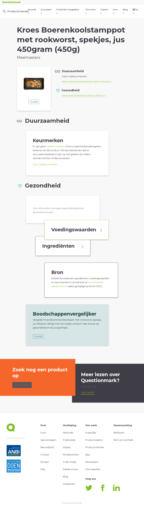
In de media (69, 462)
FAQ (42, 469)
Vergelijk (34, 101)
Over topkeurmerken (45, 164)
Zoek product (22, 385)
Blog (125, 11)
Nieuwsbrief (47, 447)
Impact (104, 11)
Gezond (32, 11)
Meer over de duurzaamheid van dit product (86, 82)
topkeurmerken (56, 146)
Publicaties (69, 440)
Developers (91, 462)
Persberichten (71, 454)
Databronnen (70, 469)
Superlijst (90, 432)
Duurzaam (46, 11)
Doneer (44, 462)
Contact (44, 454)
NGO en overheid (123, 440)
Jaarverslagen (48, 440)
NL (136, 11)
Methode (68, 432)
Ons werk (90, 11)
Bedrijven (118, 432)
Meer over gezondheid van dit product (83, 96)
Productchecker (15, 11)
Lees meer (87, 392)
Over (115, 11)
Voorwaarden (93, 469)
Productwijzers (94, 440)
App (87, 454)
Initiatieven (69, 484)
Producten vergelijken (67, 11)
